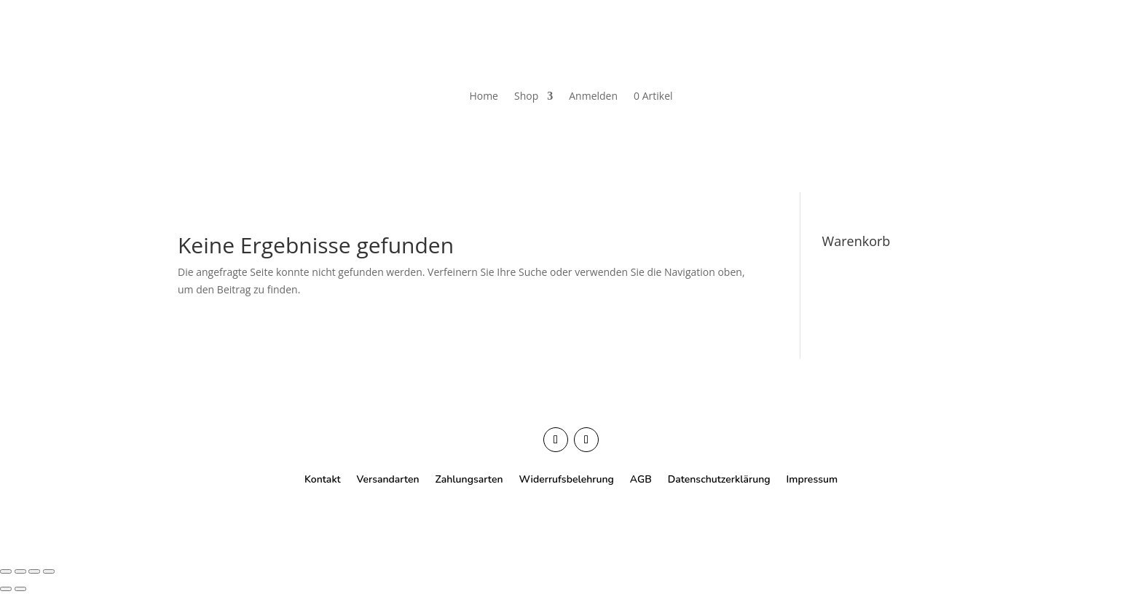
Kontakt (322, 478)
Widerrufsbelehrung (566, 478)
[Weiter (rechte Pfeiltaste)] (20, 589)
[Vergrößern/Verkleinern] (6, 571)
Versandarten (388, 478)
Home (483, 96)
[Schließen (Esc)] (49, 571)
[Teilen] (34, 571)
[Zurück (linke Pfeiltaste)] (6, 589)
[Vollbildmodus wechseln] (20, 571)
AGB (641, 478)
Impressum (812, 478)
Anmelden (593, 96)
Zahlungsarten (469, 478)
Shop (526, 96)
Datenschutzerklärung (719, 478)
